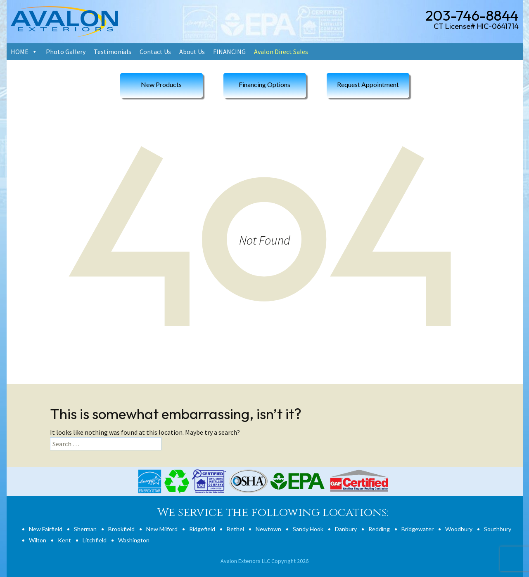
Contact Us (155, 51)
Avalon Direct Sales (281, 51)
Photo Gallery (65, 51)
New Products (161, 84)
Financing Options (264, 84)
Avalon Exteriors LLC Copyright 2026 (264, 561)
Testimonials (112, 51)
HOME (19, 51)
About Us (192, 51)
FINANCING (229, 51)
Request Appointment (368, 84)
